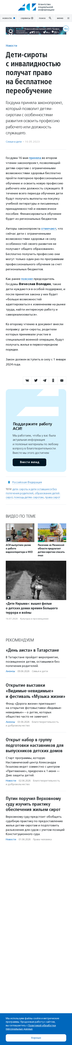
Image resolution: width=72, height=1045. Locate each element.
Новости (11, 45)
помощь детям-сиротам (29, 497)
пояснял (27, 279)
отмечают (48, 228)
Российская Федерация (27, 482)
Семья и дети (14, 141)
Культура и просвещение (34, 618)
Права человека (42, 839)
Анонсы (10, 671)
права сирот (52, 497)
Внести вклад (29, 462)
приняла (35, 158)
